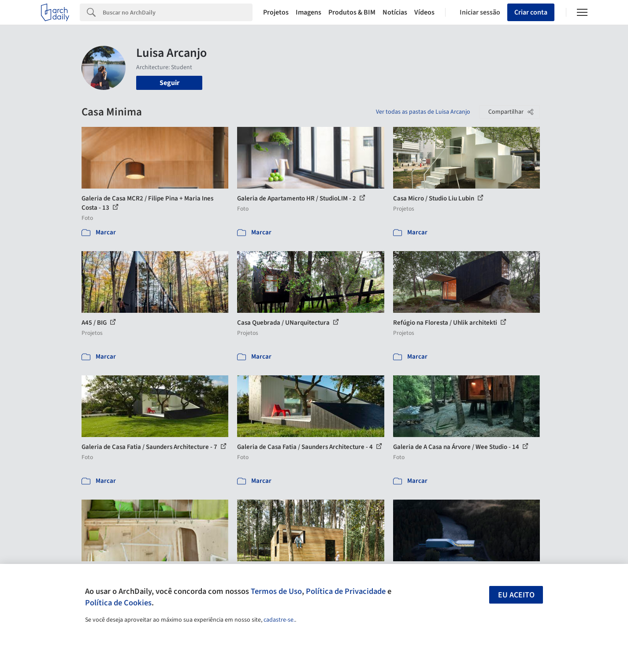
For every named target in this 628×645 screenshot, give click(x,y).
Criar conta (530, 12)
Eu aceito (516, 595)
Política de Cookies (118, 602)
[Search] (178, 12)
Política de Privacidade (346, 591)
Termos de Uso (276, 591)
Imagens (308, 12)
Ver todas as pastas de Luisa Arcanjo (423, 112)
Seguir (169, 83)
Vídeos (424, 12)
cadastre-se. (279, 619)
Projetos (276, 12)
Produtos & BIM (351, 12)
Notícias (395, 12)
